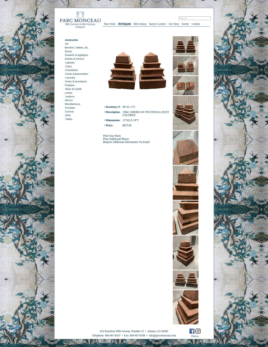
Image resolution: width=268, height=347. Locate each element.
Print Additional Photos (116, 138)
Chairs (68, 66)
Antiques (124, 24)
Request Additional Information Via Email (126, 141)
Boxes (68, 51)
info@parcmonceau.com (162, 335)
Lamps (68, 92)
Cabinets (70, 62)
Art (66, 43)
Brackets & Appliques (76, 55)
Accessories (71, 40)
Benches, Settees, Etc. (76, 47)
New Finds (109, 23)
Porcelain (70, 107)
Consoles (70, 77)
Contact (196, 23)
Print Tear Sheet (112, 135)
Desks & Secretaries (76, 81)
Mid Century (140, 23)
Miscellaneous (72, 104)
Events (185, 23)
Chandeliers (71, 70)
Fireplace (70, 85)
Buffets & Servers (74, 58)
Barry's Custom (157, 23)
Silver (68, 115)
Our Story (174, 23)
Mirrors (69, 100)
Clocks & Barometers (76, 73)
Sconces (69, 111)
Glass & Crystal (73, 89)
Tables (68, 119)
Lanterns (70, 96)
